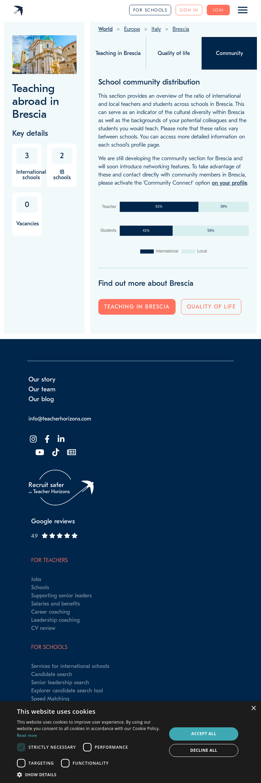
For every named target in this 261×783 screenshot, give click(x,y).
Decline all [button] (203, 750)
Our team (42, 389)
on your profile (229, 183)
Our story (42, 379)
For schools (150, 10)
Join (218, 10)
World (105, 29)
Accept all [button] (203, 734)
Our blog (41, 399)
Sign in (189, 10)
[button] (89, 774)
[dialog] (130, 742)
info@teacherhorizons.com (59, 419)
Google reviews (53, 521)
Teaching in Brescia (137, 307)
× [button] (253, 708)
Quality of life (211, 307)
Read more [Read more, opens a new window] (27, 735)
